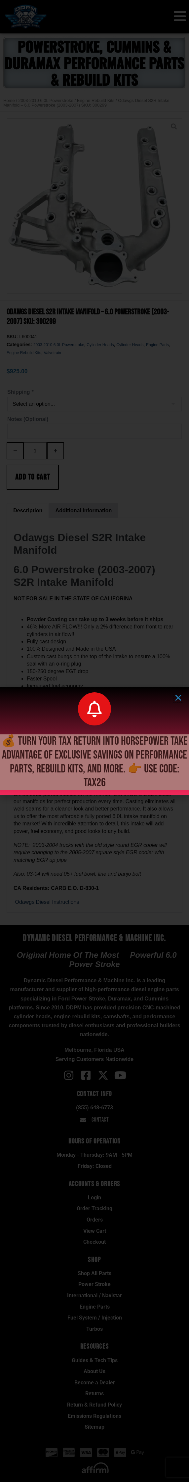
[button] (178, 698)
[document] (94, 741)
